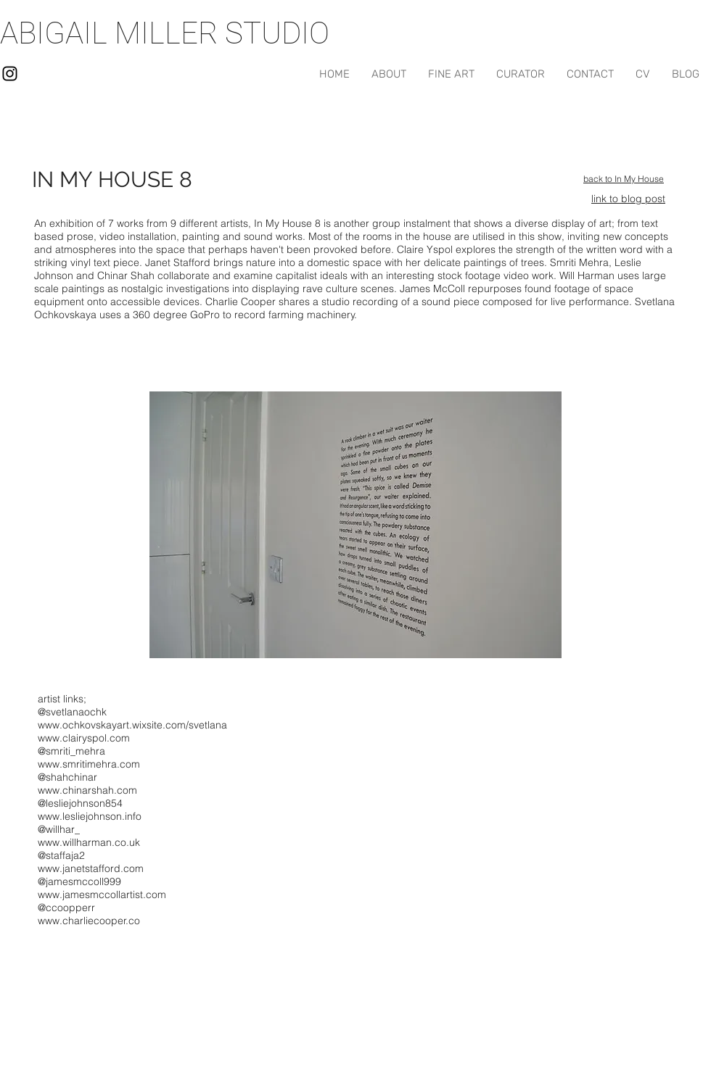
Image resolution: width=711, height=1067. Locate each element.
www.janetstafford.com (91, 868)
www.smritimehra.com (89, 764)
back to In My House (623, 178)
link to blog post (628, 198)
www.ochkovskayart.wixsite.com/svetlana (132, 724)
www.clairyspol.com (84, 737)
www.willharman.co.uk (89, 842)
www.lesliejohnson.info (89, 816)
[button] (355, 524)
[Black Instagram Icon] (10, 73)
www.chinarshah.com (87, 790)
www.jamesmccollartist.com (102, 894)
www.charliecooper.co (89, 920)
